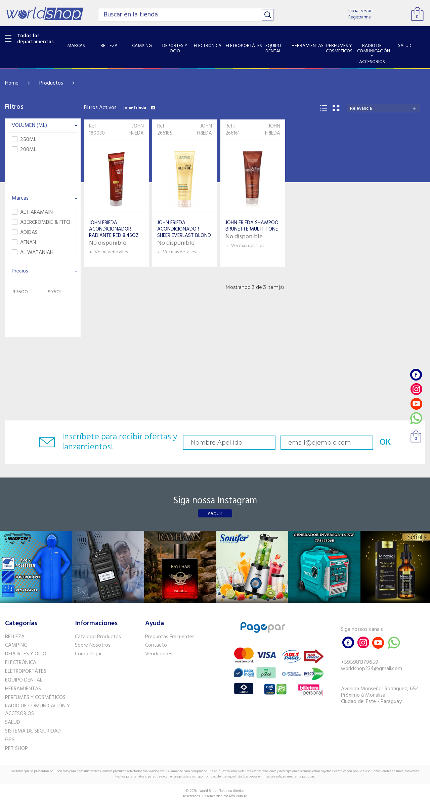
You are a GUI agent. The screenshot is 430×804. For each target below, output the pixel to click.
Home (11, 83)
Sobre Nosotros (93, 645)
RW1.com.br (238, 796)
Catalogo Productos (98, 637)
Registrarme (359, 17)
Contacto (156, 645)
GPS (9, 740)
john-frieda (139, 107)
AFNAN (24, 243)
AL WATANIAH (32, 253)
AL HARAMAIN (32, 212)
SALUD (12, 722)
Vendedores (158, 654)
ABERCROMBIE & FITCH (42, 222)
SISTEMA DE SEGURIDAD (33, 731)
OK (385, 442)
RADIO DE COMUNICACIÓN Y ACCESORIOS (37, 710)
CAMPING (16, 645)
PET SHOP (16, 748)
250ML (24, 140)
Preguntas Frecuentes (170, 637)
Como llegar (88, 654)
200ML (24, 150)
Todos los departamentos (35, 39)
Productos (51, 83)
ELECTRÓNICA (20, 662)
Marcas (44, 198)
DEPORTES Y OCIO (25, 654)
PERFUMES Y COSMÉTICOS (35, 697)
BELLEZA (15, 637)
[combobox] (383, 108)
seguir (215, 513)
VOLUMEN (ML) (44, 125)
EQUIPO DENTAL (23, 680)
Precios (44, 271)
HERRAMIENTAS (23, 689)
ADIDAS (25, 233)
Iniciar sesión (360, 10)
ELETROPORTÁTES (25, 671)
